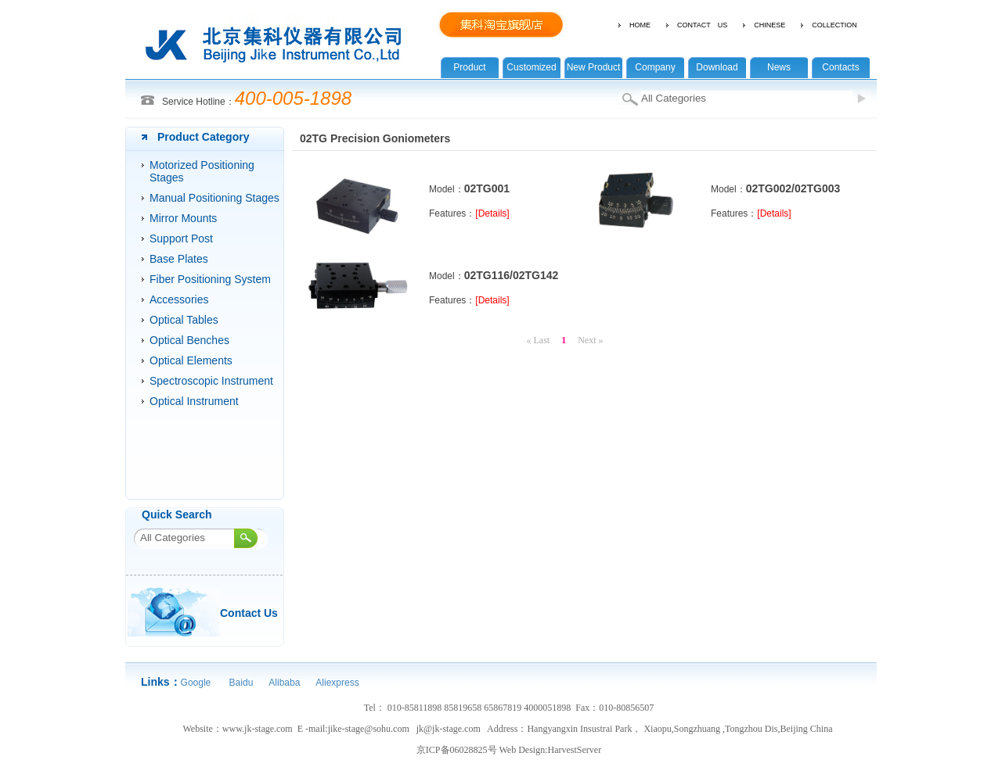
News (779, 67)
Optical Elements (191, 360)
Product (469, 67)
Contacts (840, 67)
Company (655, 67)
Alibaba (284, 682)
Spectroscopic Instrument (211, 381)
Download (716, 67)
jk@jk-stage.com (448, 728)
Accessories (179, 299)
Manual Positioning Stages (214, 198)
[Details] (492, 213)
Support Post (181, 238)
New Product (594, 67)
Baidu (239, 682)
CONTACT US (702, 25)
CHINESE (769, 25)
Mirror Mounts (183, 218)
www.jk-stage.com (257, 728)
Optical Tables (184, 320)
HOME (640, 25)
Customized (531, 67)
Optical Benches (189, 340)
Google (196, 682)
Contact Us (249, 613)
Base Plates (179, 259)
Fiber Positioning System (210, 279)
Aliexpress (337, 682)
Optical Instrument (194, 401)
